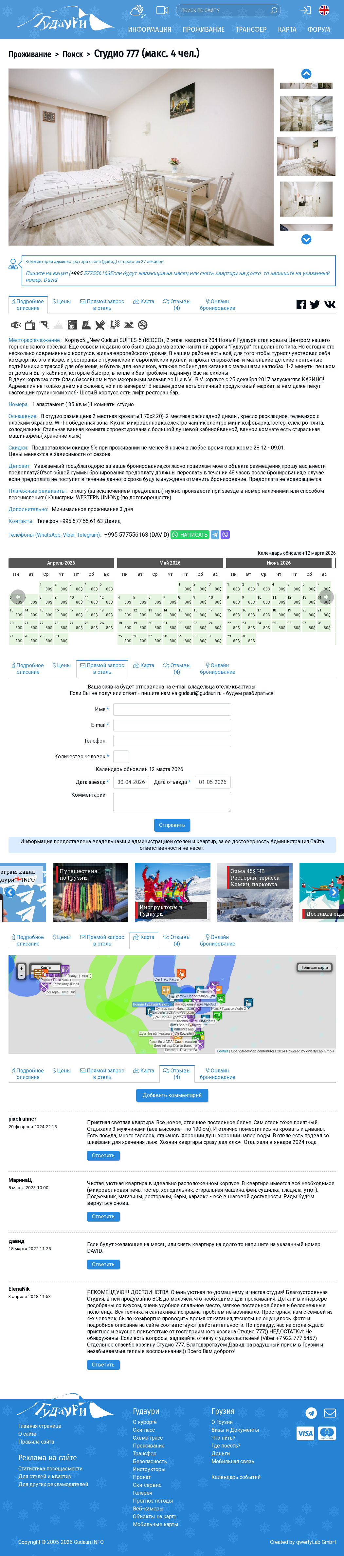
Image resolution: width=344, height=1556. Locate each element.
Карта (287, 29)
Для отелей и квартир (44, 1476)
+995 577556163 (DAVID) (136, 534)
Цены (62, 301)
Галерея (142, 1493)
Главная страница (39, 1426)
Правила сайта (36, 1442)
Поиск (72, 54)
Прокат (142, 1477)
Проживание (30, 54)
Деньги (220, 1453)
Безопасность (150, 1461)
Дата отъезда (172, 782)
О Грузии (222, 1422)
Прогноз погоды (153, 1501)
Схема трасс (148, 1438)
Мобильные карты (155, 1524)
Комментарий (90, 795)
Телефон (96, 741)
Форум (319, 29)
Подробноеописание (28, 304)
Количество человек (81, 756)
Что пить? (223, 1438)
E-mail (100, 725)
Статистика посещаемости (50, 1469)
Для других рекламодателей (53, 1484)
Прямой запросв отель (102, 304)
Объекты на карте (154, 1516)
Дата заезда (92, 782)
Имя (102, 709)
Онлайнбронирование (217, 304)
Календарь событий (236, 1477)
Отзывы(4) (177, 304)
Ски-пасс (144, 1430)
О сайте (27, 1434)
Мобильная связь (232, 1461)
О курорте (145, 1422)
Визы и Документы (235, 1430)
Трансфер (144, 1453)
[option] (141, 157)
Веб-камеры (148, 1509)
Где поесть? (226, 1446)
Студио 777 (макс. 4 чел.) (146, 53)
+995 (76, 273)
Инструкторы (149, 1469)
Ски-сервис (147, 1485)
